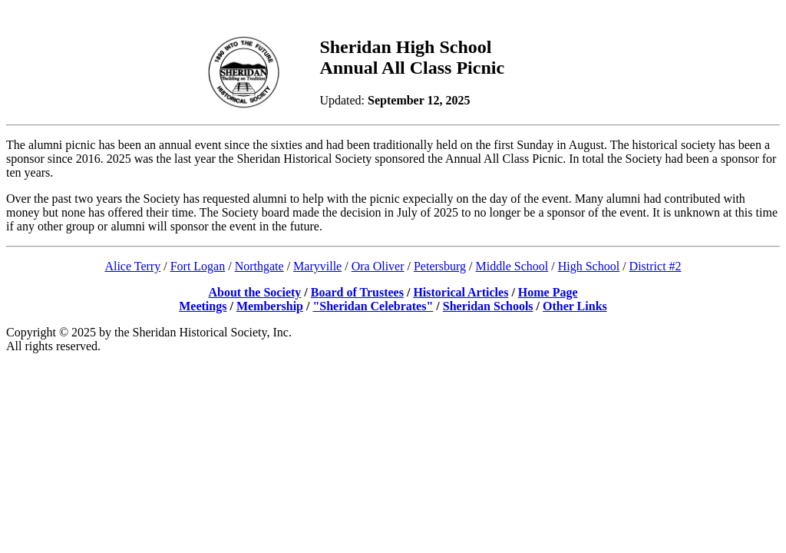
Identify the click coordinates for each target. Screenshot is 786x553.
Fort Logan (198, 266)
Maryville (317, 266)
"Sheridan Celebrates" (372, 306)
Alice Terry (132, 266)
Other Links (575, 306)
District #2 (655, 266)
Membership (269, 306)
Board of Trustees (357, 292)
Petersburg (440, 266)
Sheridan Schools (488, 306)
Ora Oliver (378, 266)
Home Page (548, 292)
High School (588, 266)
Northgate (259, 266)
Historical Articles (460, 292)
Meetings (202, 306)
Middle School (512, 266)
